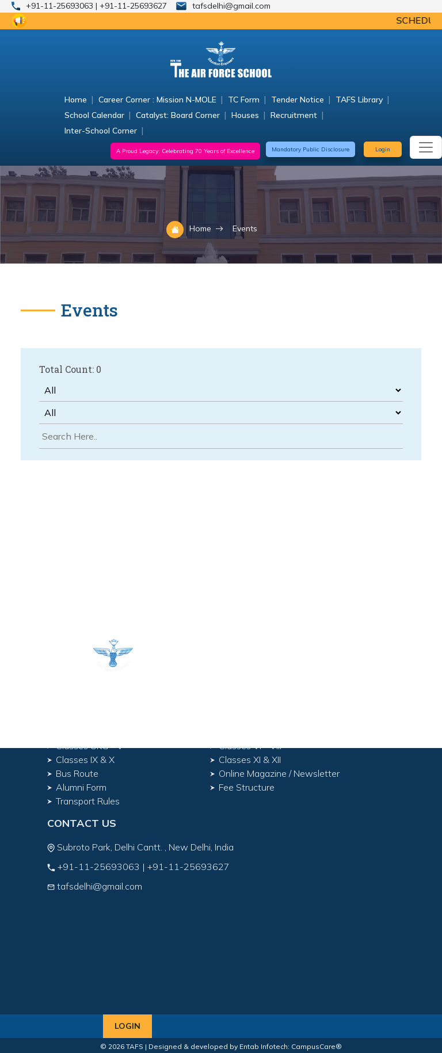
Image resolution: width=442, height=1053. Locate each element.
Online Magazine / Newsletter (279, 773)
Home (75, 99)
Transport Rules (88, 801)
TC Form (244, 99)
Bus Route (77, 773)
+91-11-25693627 (188, 866)
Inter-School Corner (100, 130)
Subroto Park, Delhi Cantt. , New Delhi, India (144, 847)
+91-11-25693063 (61, 6)
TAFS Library (359, 99)
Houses (245, 115)
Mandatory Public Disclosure (310, 149)
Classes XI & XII (250, 759)
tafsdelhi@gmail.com (231, 6)
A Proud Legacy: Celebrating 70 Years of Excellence (185, 151)
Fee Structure (247, 787)
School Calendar (94, 115)
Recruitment (293, 115)
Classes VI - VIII (250, 745)
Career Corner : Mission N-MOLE (157, 99)
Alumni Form (81, 787)
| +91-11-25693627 (131, 6)
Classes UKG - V (89, 745)
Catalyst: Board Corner (178, 115)
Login (382, 149)
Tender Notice (297, 99)
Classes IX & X (85, 759)
